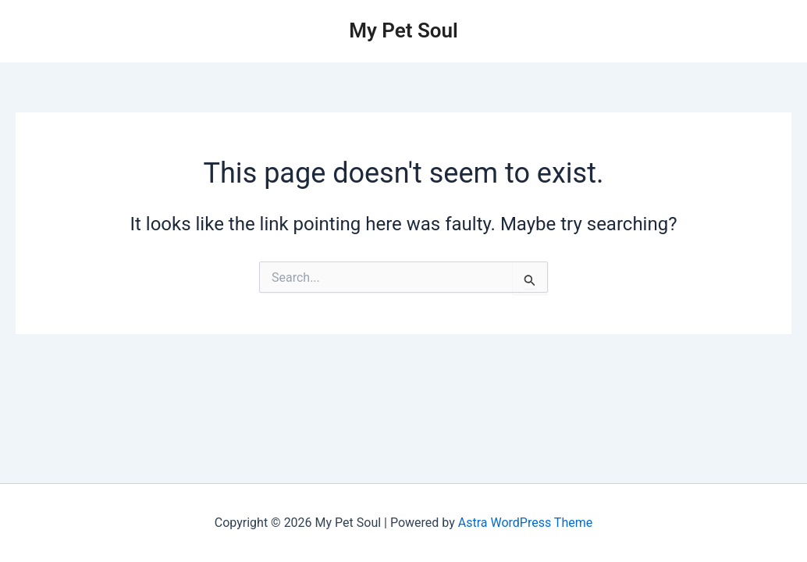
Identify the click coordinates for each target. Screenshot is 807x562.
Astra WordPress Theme (525, 522)
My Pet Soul (403, 30)
